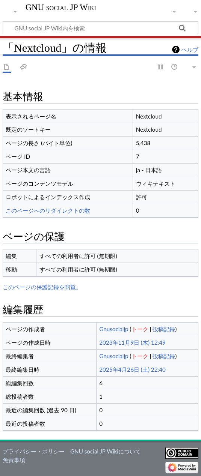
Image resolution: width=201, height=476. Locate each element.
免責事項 (14, 459)
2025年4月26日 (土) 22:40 (132, 369)
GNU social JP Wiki (61, 7)
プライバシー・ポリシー (34, 451)
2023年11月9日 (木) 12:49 (132, 342)
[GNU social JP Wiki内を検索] (100, 28)
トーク (139, 329)
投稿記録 (164, 329)
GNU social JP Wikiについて (105, 451)
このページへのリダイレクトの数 (48, 210)
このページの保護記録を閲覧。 (42, 287)
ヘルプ (189, 49)
